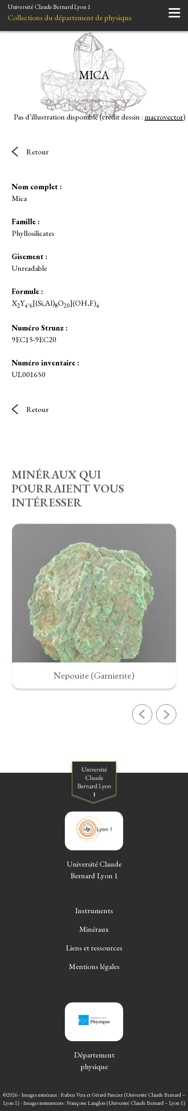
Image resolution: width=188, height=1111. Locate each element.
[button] (142, 738)
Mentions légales (94, 966)
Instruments (94, 910)
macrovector (163, 117)
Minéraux (94, 929)
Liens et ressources (94, 948)
